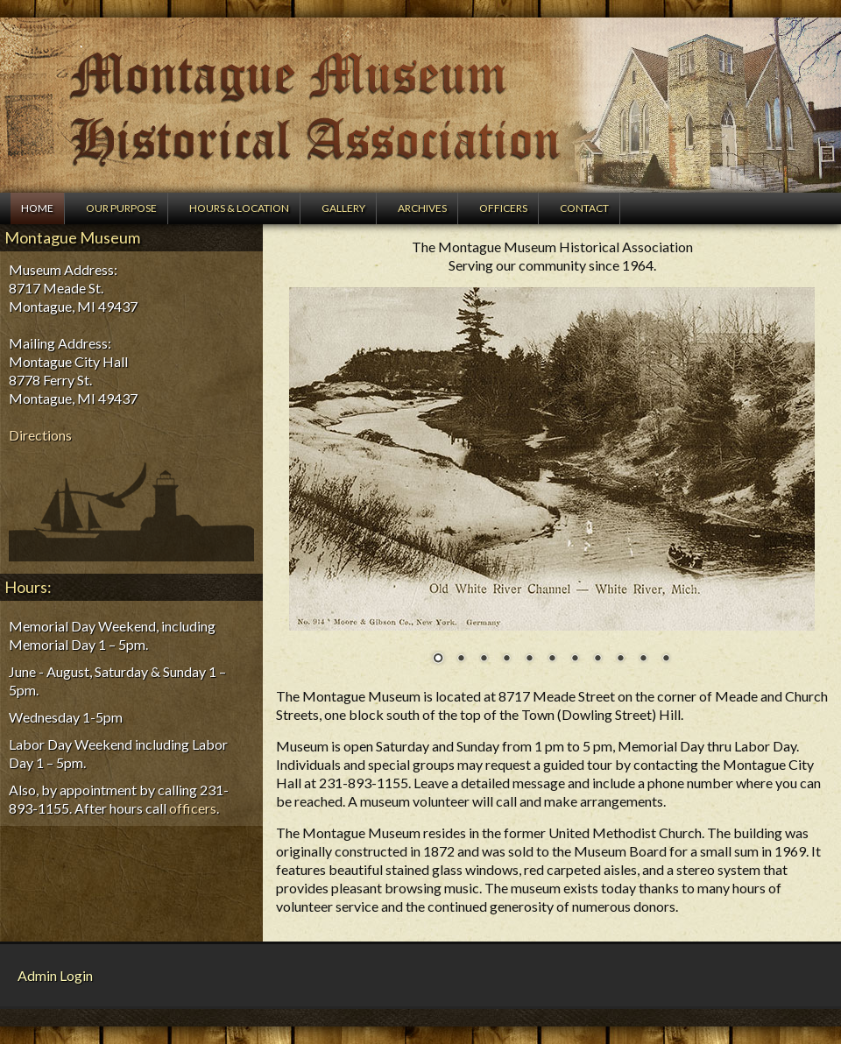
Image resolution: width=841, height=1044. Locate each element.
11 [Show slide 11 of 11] (665, 659)
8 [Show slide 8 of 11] (597, 659)
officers (192, 808)
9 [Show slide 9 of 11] (620, 659)
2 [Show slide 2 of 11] (460, 659)
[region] (552, 487)
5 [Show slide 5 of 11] (529, 659)
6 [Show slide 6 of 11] (552, 659)
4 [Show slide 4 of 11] (506, 659)
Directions (40, 435)
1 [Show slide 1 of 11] (438, 659)
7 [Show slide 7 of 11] (574, 659)
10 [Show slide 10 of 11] (643, 659)
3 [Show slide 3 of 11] (483, 659)
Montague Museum (420, 105)
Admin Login (55, 975)
